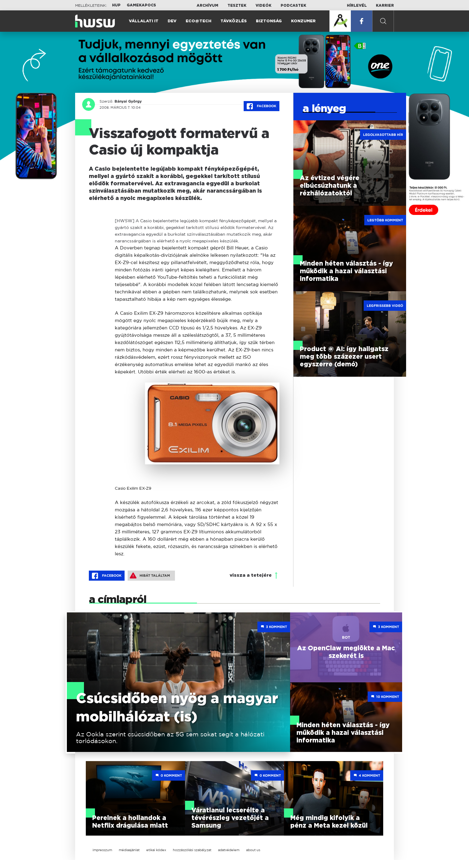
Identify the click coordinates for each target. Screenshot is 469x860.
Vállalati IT (143, 21)
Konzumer (303, 21)
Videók (263, 5)
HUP (116, 5)
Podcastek (293, 5)
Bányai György (128, 101)
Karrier (385, 5)
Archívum (207, 5)
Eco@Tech (198, 21)
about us (253, 850)
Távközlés (233, 21)
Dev (172, 21)
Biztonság (269, 21)
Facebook (261, 106)
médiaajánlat (129, 850)
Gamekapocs (141, 5)
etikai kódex (156, 850)
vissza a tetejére (251, 575)
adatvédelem (228, 850)
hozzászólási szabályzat (192, 850)
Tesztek (236, 5)
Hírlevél (357, 5)
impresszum (102, 850)
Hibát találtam (150, 575)
